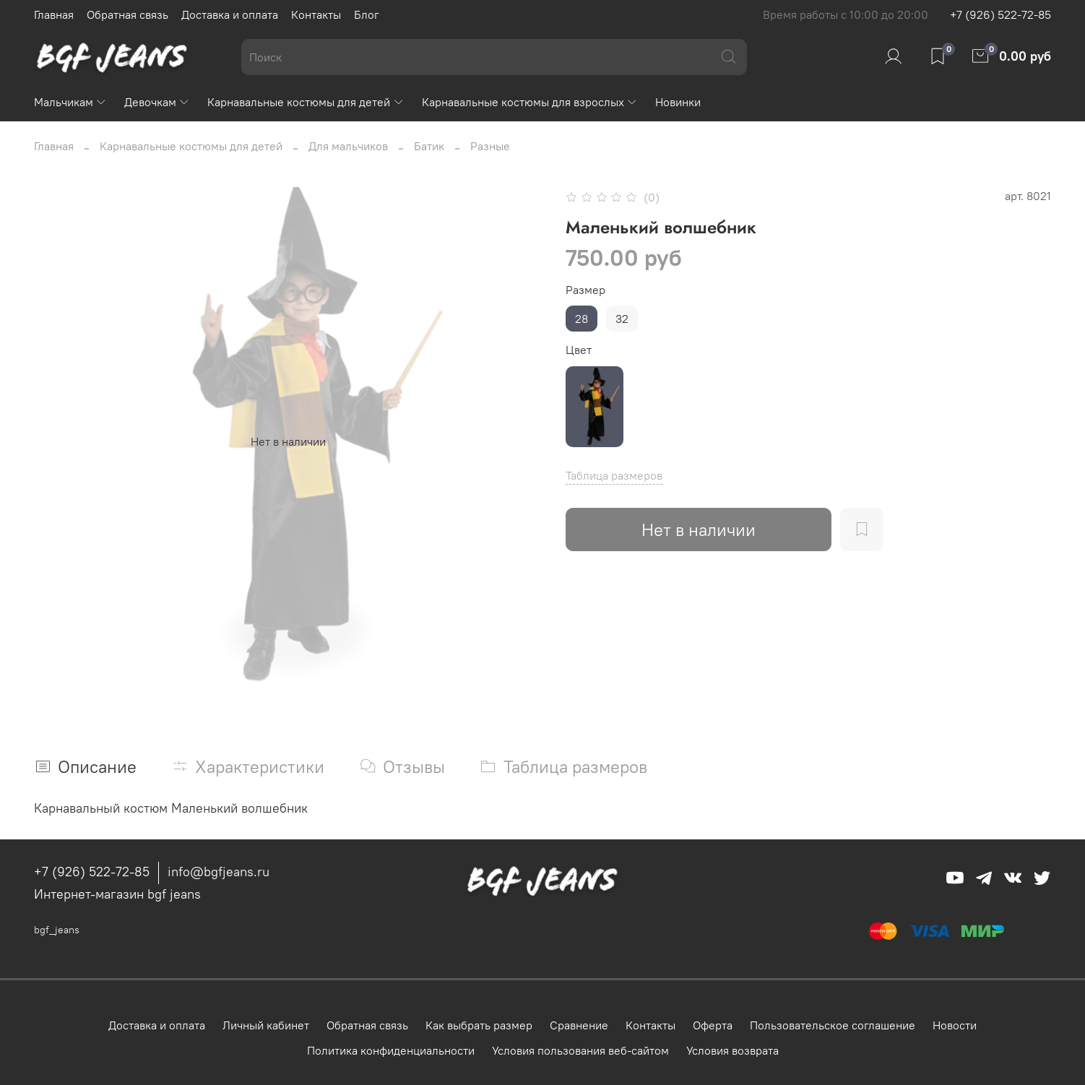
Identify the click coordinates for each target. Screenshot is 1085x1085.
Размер (585, 290)
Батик (429, 146)
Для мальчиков (348, 146)
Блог (366, 14)
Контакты (316, 14)
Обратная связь (127, 14)
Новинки (678, 102)
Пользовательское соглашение (832, 1025)
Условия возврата (732, 1050)
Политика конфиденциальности (391, 1050)
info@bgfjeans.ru (218, 871)
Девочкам (157, 102)
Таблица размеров (614, 475)
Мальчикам (70, 102)
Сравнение (579, 1025)
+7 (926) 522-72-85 (1000, 14)
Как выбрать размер (478, 1025)
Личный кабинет (265, 1025)
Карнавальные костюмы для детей (305, 102)
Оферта (712, 1025)
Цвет (579, 350)
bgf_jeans (56, 929)
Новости (955, 1025)
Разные (490, 146)
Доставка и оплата (229, 14)
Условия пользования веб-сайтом (580, 1050)
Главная (54, 14)
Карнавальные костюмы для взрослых (530, 102)
